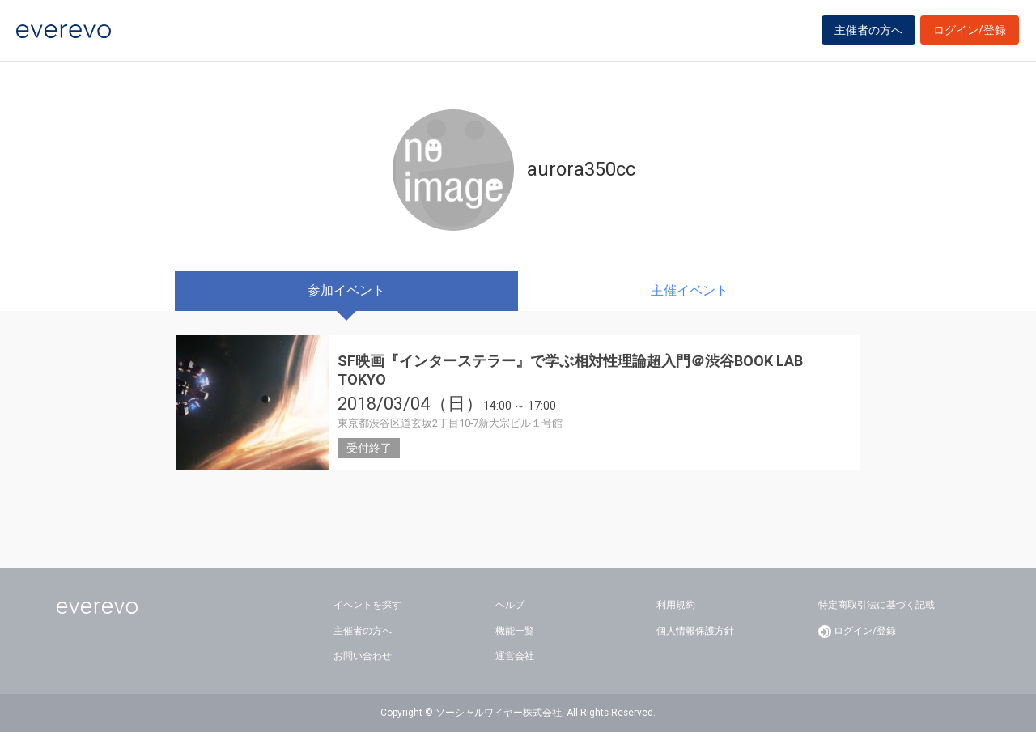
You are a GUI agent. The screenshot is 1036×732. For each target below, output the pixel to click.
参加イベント (346, 290)
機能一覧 (514, 630)
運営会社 (514, 656)
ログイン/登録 (969, 34)
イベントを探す (367, 605)
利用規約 (675, 605)
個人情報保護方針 (695, 630)
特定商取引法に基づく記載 (876, 605)
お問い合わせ (362, 656)
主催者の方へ (868, 34)
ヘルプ (509, 605)
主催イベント (689, 290)
